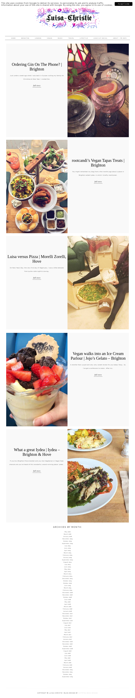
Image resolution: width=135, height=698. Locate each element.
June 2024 (67, 566)
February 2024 (67, 576)
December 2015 (67, 669)
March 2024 (67, 574)
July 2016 (68, 653)
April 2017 (67, 632)
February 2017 (67, 637)
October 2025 (67, 541)
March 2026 (67, 534)
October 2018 (67, 597)
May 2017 (67, 630)
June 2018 (67, 599)
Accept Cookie (123, 4)
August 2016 (67, 651)
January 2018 (67, 611)
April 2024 (67, 571)
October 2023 (67, 581)
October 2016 (67, 646)
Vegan (49, 38)
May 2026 (68, 531)
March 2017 (67, 634)
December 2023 (67, 578)
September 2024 (67, 559)
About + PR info (120, 38)
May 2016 (67, 658)
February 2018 (67, 609)
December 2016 (67, 641)
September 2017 (67, 620)
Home (13, 38)
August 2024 (67, 562)
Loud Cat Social (100, 38)
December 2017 (67, 613)
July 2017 (68, 625)
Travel (71, 38)
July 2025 (67, 545)
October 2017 (67, 618)
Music (60, 38)
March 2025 (67, 552)
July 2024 (67, 564)
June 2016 (67, 655)
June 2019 (67, 585)
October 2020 (67, 583)
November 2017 (67, 616)
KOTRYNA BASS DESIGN (88, 693)
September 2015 (67, 676)
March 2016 (67, 662)
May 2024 (67, 569)
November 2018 (67, 595)
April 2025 (67, 550)
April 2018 (67, 604)
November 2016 (67, 644)
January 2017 (67, 639)
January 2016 (67, 667)
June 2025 (67, 548)
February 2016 (67, 665)
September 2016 (67, 648)
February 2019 (67, 590)
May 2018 (67, 602)
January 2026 (67, 536)
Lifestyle (84, 38)
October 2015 (67, 674)
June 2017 (67, 627)
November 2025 (67, 538)
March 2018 (67, 606)
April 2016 (67, 660)
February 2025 (67, 555)
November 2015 (67, 672)
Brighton (25, 38)
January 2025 (67, 557)
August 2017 (67, 623)
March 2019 (67, 588)
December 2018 (67, 592)
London (38, 38)
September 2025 (67, 543)
